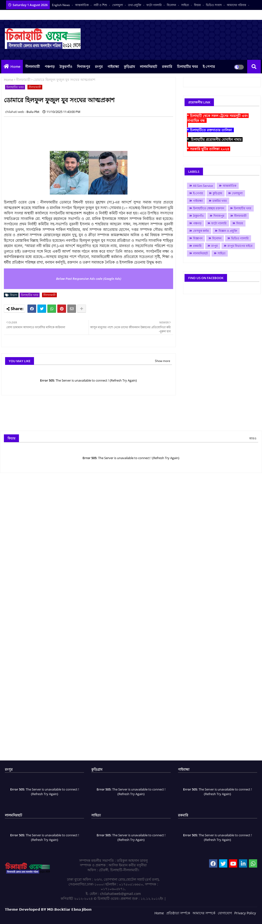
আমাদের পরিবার (237, 5)
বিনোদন (172, 5)
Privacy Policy (245, 913)
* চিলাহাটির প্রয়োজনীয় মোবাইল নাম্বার (215, 139)
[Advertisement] (92, 131)
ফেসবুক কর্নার (201, 231)
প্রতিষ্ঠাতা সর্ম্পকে (178, 913)
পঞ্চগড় (50, 66)
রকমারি (167, 66)
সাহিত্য (185, 5)
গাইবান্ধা (113, 66)
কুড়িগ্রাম (129, 66)
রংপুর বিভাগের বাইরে (240, 246)
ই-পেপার (209, 66)
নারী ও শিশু (101, 5)
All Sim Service (203, 186)
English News (61, 5)
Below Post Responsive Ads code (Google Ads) (88, 278)
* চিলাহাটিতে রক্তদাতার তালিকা (210, 130)
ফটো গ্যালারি (154, 5)
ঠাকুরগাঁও (65, 66)
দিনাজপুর (83, 66)
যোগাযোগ (225, 913)
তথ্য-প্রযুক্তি (135, 5)
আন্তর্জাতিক (82, 5)
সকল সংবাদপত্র (14, 15)
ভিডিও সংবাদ (214, 5)
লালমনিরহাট (148, 66)
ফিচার (198, 5)
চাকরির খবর (219, 201)
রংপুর (99, 66)
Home (15, 66)
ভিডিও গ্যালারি (240, 238)
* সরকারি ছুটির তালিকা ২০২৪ (208, 149)
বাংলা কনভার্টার (37, 15)
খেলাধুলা (118, 5)
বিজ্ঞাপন (198, 238)
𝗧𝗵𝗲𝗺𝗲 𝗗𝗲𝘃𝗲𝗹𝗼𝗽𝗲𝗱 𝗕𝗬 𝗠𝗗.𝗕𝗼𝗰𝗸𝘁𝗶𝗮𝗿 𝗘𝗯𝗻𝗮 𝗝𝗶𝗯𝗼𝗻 (48, 909)
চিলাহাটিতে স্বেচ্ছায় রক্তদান (208, 208)
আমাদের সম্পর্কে (204, 913)
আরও (252, 438)
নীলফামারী (32, 66)
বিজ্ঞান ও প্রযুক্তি (228, 231)
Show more (162, 361)
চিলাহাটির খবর (187, 66)
